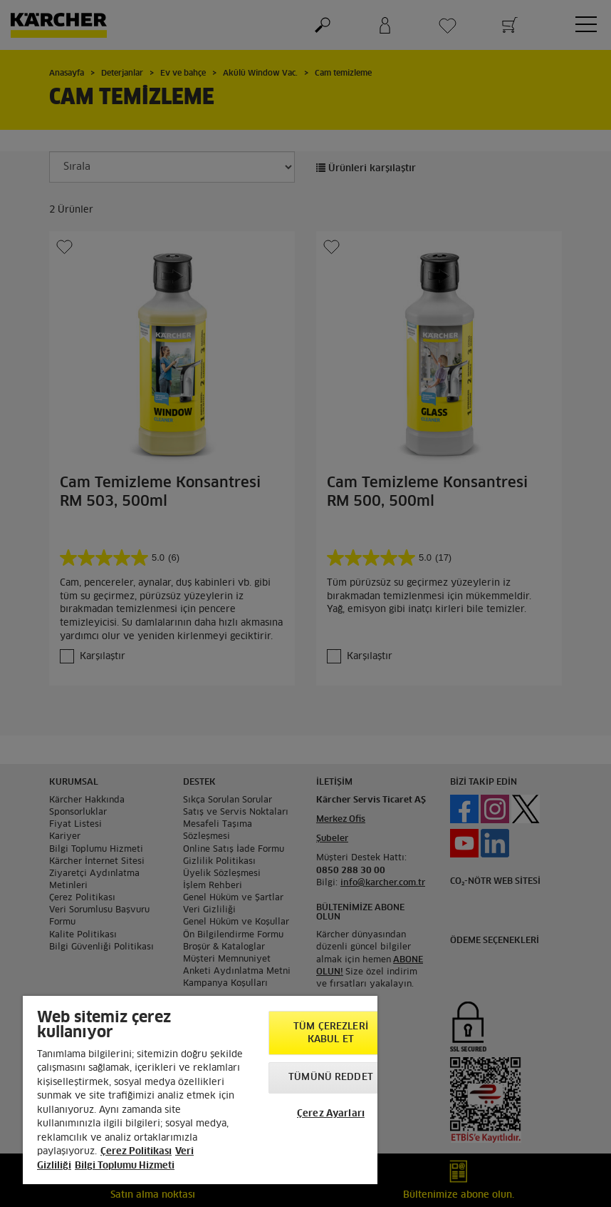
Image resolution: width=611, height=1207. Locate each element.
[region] (200, 1090)
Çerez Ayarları (331, 1114)
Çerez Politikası (136, 1151)
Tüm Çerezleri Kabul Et (330, 1033)
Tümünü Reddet (330, 1077)
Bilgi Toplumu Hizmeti (124, 1166)
